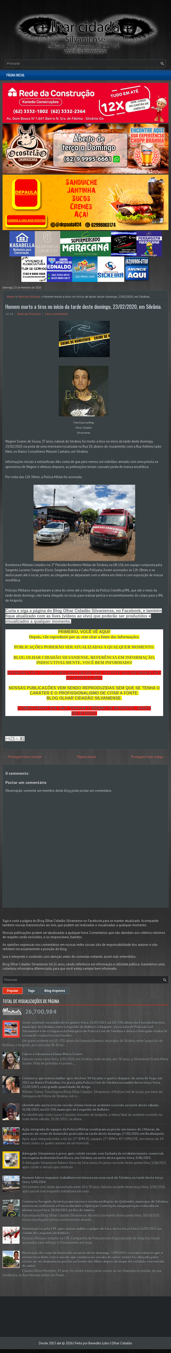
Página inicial (15, 75)
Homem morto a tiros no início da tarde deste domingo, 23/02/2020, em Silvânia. (83, 306)
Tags (31, 991)
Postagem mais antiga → (149, 757)
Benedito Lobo (98, 1343)
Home (11, 296)
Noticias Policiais (29, 296)
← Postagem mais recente (23, 757)
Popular (12, 991)
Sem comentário (56, 314)
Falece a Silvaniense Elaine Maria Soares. (52, 1054)
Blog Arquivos (54, 991)
